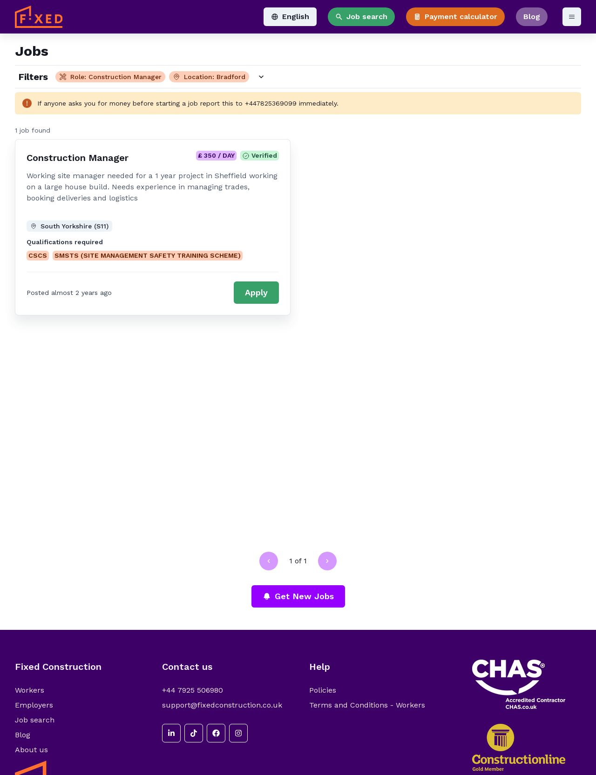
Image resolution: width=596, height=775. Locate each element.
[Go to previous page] (268, 561)
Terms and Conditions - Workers (367, 705)
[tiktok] (193, 733)
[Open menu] (571, 16)
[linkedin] (171, 733)
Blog (531, 16)
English (290, 16)
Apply (256, 292)
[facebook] (216, 733)
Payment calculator (455, 16)
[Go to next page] (327, 561)
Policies (322, 690)
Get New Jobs (298, 596)
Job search (361, 16)
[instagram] (238, 733)
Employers (34, 705)
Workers (29, 690)
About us (31, 749)
